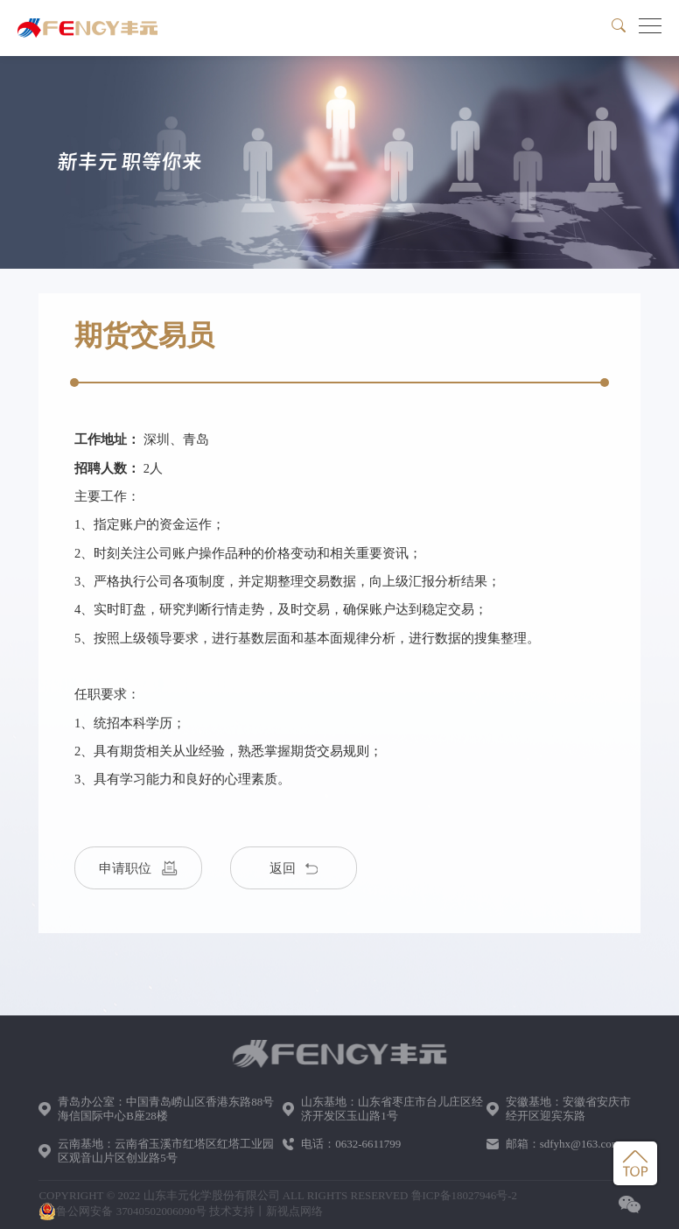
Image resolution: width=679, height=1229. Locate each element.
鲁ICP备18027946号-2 (464, 1195)
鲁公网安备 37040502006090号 (122, 1211)
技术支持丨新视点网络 (266, 1211)
